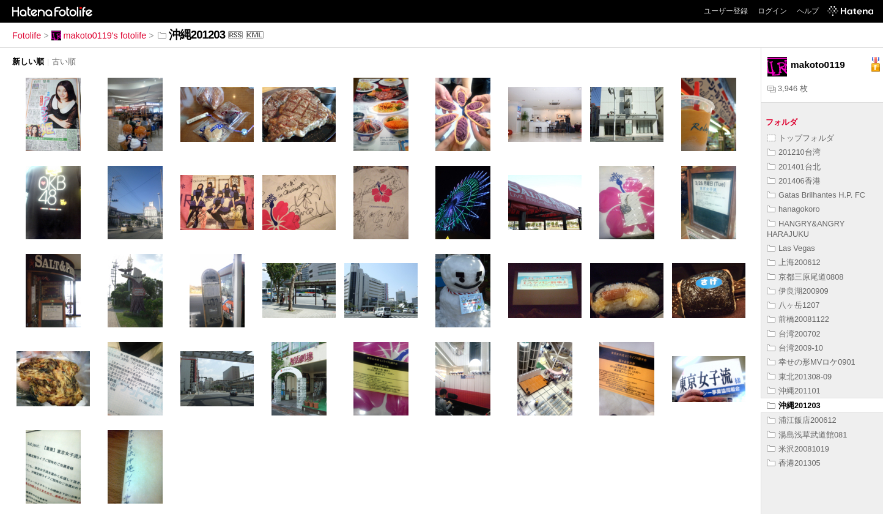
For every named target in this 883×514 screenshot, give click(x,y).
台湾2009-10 (795, 347)
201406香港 (794, 180)
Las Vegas (791, 248)
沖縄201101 (794, 390)
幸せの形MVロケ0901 (811, 362)
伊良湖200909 (798, 291)
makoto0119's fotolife (99, 35)
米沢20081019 (798, 448)
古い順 (64, 61)
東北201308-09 (799, 376)
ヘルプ (808, 11)
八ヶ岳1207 (793, 305)
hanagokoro (793, 209)
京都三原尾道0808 (805, 276)
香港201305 (794, 462)
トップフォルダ (800, 138)
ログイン (772, 11)
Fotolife (26, 35)
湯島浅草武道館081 (807, 434)
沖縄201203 (794, 405)
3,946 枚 (787, 88)
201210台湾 (794, 152)
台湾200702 (794, 333)
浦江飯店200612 (802, 420)
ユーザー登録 (726, 11)
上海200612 (794, 262)
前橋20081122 (798, 319)
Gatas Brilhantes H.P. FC (816, 194)
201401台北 (794, 166)
